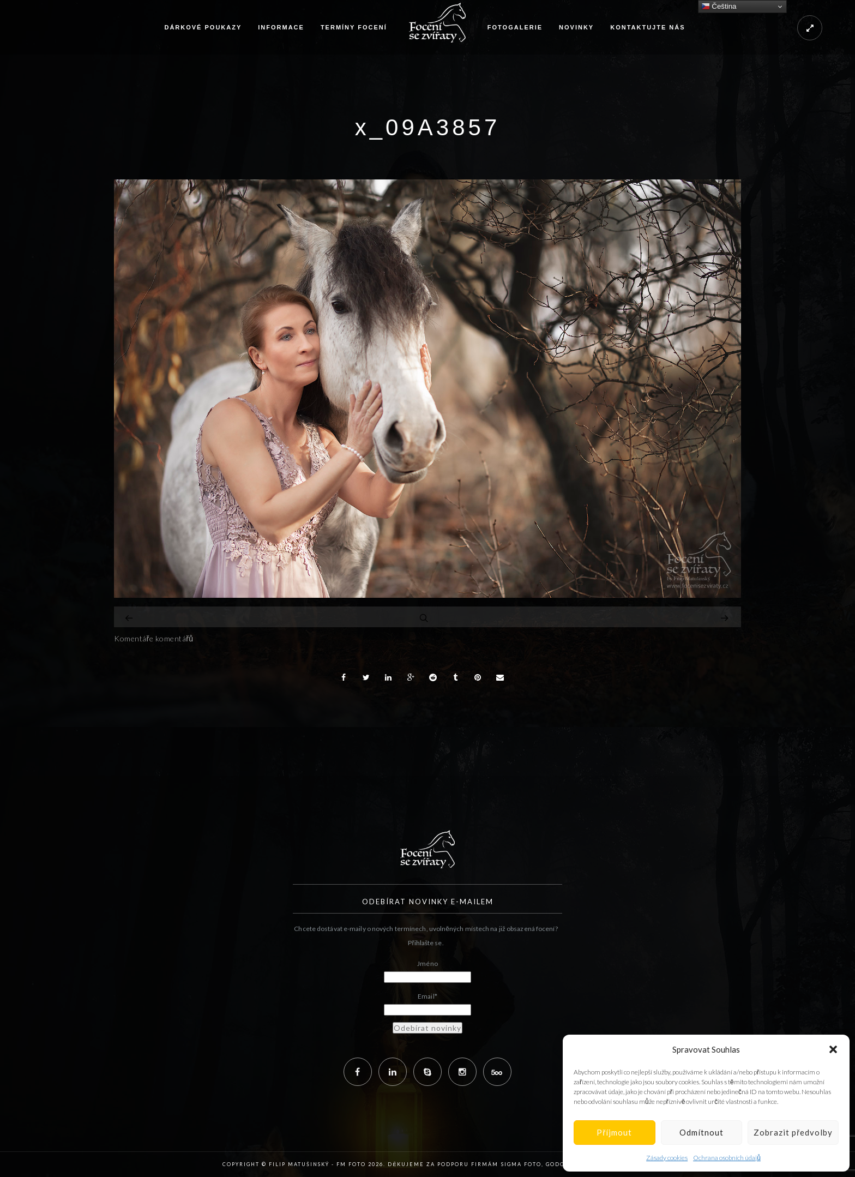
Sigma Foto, (523, 1164)
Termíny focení (354, 27)
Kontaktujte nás (647, 27)
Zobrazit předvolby (793, 1132)
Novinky (576, 27)
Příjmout (614, 1132)
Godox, (558, 1164)
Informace (281, 27)
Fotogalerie (515, 27)
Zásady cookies (667, 1158)
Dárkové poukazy (203, 27)
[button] (833, 1049)
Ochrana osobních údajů (727, 1158)
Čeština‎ (719, 6)
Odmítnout (701, 1132)
